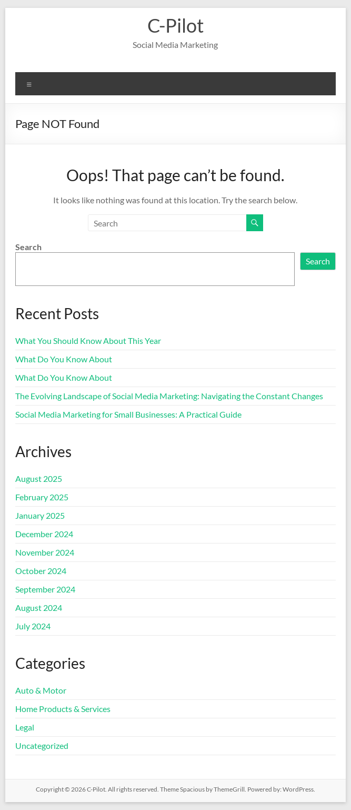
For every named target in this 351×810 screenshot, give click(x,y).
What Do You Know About (63, 359)
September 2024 (45, 589)
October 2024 (40, 571)
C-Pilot (175, 25)
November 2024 (44, 552)
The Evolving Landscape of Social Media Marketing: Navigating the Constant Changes (169, 396)
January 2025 (40, 515)
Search (28, 247)
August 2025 (38, 478)
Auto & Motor (40, 690)
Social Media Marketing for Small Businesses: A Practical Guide (128, 414)
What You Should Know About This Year (88, 340)
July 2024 (33, 626)
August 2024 (38, 607)
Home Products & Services (63, 709)
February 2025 (41, 497)
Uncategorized (41, 745)
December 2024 (44, 534)
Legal (24, 727)
